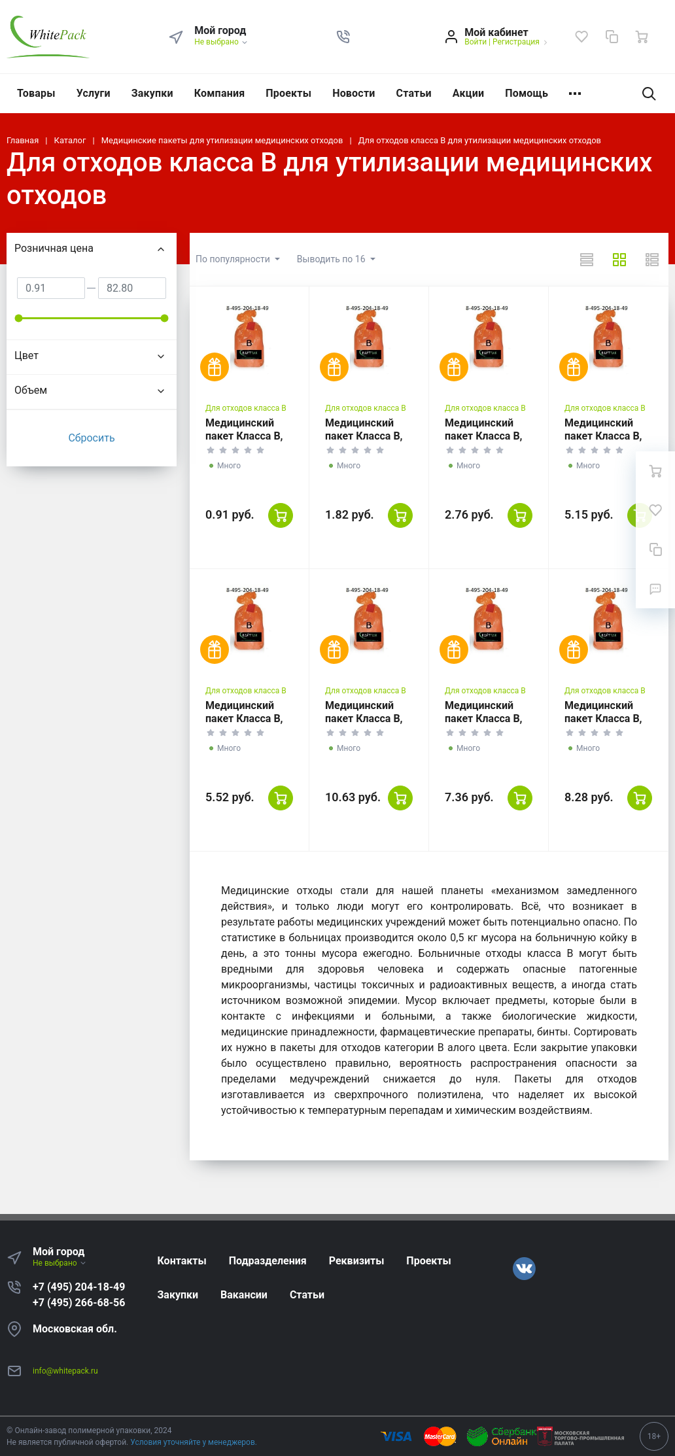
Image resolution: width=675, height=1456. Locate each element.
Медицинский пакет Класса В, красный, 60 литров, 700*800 (605, 442)
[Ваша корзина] (641, 36)
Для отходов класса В (245, 408)
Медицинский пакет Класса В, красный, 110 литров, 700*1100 (368, 725)
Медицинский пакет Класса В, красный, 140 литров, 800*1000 (488, 725)
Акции (468, 93)
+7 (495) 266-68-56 (79, 1302)
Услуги (94, 93)
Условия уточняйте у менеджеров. (193, 1442)
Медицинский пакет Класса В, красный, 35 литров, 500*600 (485, 442)
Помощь (526, 93)
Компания (219, 93)
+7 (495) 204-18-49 (79, 1287)
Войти (475, 41)
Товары (36, 93)
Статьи (414, 93)
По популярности (234, 259)
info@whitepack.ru (65, 1371)
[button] (343, 36)
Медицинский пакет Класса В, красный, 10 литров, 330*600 (365, 442)
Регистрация (516, 41)
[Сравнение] (611, 36)
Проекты (288, 93)
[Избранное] (581, 36)
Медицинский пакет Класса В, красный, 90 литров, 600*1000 (248, 725)
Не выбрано (221, 41)
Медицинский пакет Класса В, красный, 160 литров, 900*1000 (607, 725)
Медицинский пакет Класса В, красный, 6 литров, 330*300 (245, 442)
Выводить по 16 (332, 259)
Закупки (152, 93)
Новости (353, 93)
